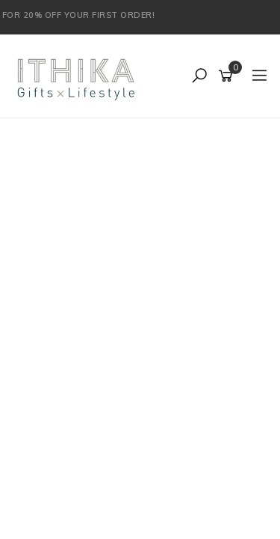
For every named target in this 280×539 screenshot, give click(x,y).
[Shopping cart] (228, 76)
